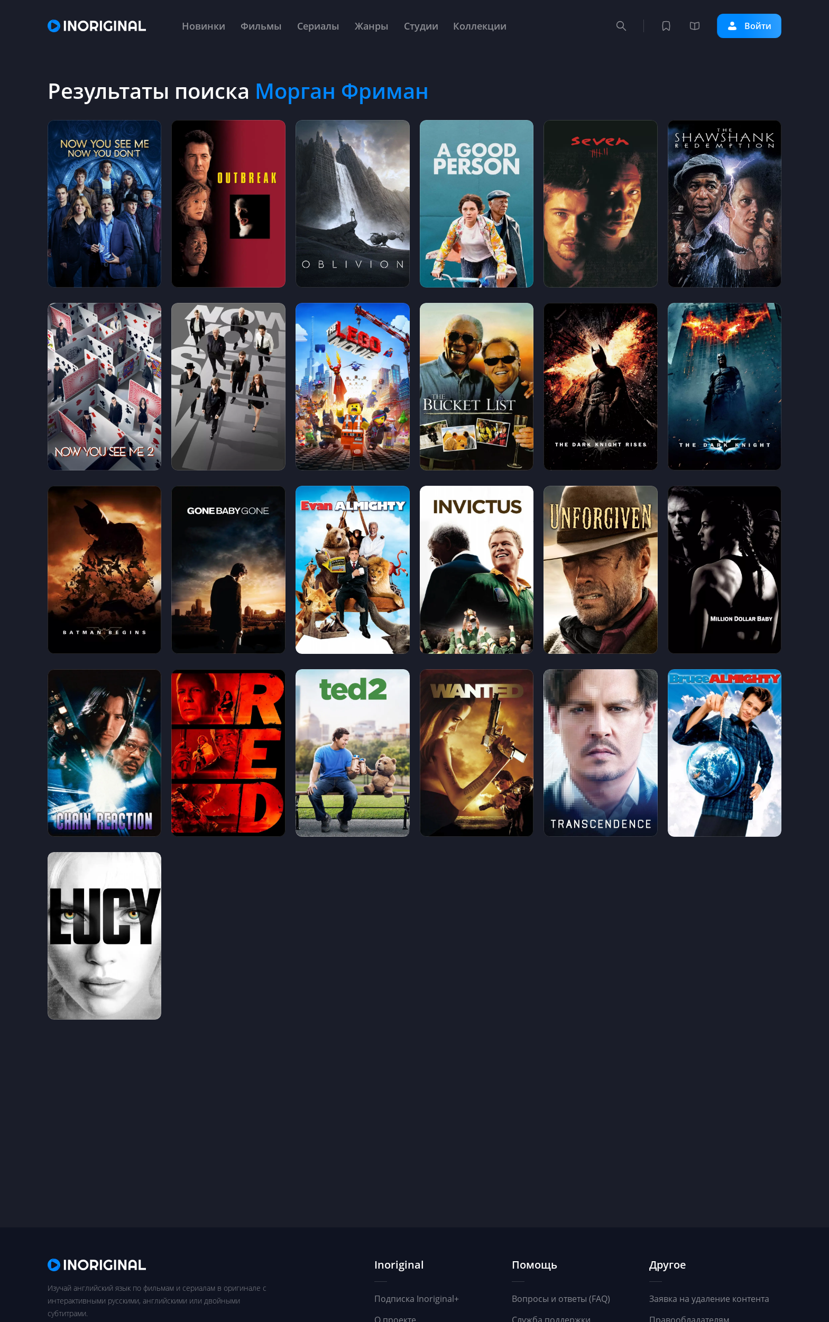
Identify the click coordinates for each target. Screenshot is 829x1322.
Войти (749, 26)
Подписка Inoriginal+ (416, 1299)
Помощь (534, 1265)
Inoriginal (399, 1265)
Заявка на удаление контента (709, 1299)
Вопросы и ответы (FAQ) (561, 1299)
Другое (667, 1265)
